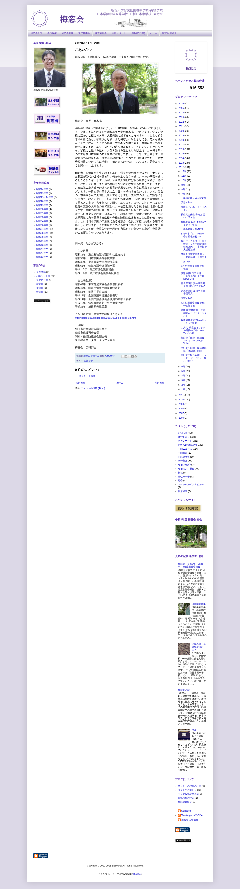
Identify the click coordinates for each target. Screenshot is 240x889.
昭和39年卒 (42, 237)
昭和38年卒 (42, 233)
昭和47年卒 (42, 252)
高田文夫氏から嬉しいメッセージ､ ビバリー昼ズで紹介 (193, 358)
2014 (181, 158)
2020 (181, 131)
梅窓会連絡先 (185, 801)
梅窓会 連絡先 (169, 33)
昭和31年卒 (42, 213)
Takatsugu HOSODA (192, 815)
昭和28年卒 (42, 201)
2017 (181, 144)
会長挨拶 (52, 33)
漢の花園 (182, 460)
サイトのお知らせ (187, 790)
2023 (181, 117)
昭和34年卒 (42, 221)
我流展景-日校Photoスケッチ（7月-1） (193, 321)
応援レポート (119, 33)
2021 (181, 126)
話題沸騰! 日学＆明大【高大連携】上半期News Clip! (192, 276)
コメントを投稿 (87, 376)
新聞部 (39, 283)
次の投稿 (80, 382)
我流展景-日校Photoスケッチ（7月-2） (193, 223)
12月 (184, 171)
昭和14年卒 (42, 189)
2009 (181, 404)
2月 (183, 384)
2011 (181, 395)
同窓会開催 (67, 33)
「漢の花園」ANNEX (192, 229)
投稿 (180, 472)
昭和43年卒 (42, 245)
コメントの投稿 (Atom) (93, 388)
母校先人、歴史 (186, 468)
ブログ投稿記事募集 (188, 793)
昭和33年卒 (42, 217)
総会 (180, 480)
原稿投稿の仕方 (186, 797)
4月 (183, 375)
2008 (181, 408)
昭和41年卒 (42, 241)
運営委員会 (101, 33)
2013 (181, 162)
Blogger (137, 874)
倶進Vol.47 (186, 202)
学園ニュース (185, 448)
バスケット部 (43, 276)
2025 (181, 108)
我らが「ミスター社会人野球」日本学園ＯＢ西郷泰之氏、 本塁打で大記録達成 (194, 245)
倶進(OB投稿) (138, 33)
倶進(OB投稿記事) (187, 444)
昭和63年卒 (42, 256)
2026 (181, 103)
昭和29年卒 (42, 205)
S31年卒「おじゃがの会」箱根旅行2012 (192, 235)
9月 (183, 185)
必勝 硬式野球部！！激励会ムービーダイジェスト (194, 313)
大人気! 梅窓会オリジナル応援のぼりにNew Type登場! (193, 330)
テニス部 (41, 272)
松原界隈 (182, 491)
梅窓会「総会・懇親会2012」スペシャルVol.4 (192, 340)
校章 (194, 730)
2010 (181, 399)
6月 (183, 366)
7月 (183, 194)
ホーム (153, 33)
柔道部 (39, 287)
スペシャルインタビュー (191, 484)
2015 (181, 153)
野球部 (39, 291)
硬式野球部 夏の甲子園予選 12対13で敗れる (193, 284)
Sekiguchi (186, 810)
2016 (181, 149)
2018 (181, 140)
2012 (181, 167)
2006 (181, 417)
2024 (181, 112)
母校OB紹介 (184, 464)
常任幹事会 (84, 33)
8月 (183, 189)
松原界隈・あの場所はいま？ (199, 647)
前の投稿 (159, 382)
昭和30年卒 (42, 209)
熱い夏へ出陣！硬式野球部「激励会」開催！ (193, 349)
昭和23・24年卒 (44, 197)
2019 (181, 135)
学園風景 (182, 452)
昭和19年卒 (42, 193)
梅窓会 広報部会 (189, 819)
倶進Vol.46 (186, 298)
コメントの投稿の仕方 (189, 786)
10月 (184, 180)
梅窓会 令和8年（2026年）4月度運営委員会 (190, 565)
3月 (183, 380)
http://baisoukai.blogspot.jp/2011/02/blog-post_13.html (105, 317)
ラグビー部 (42, 279)
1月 (183, 389)
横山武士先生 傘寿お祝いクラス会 (193, 216)
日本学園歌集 (199, 604)
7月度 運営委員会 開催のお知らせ (192, 304)
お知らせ (88, 361)
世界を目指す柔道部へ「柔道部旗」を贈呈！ (194, 255)
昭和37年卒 (42, 229)
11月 (184, 175)
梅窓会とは (36, 33)
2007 (181, 413)
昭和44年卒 (42, 248)
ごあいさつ (186, 261)
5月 (183, 371)
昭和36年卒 (42, 225)
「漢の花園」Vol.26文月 (193, 198)
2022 (181, 121)
